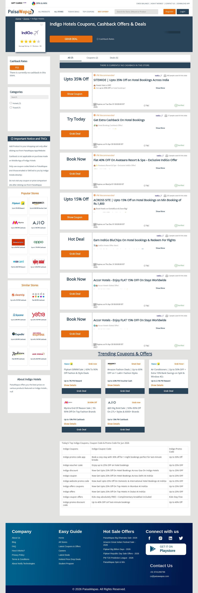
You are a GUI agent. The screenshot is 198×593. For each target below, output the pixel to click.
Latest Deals (64, 555)
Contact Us (161, 565)
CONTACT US (170, 3)
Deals (114, 57)
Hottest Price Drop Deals (70, 559)
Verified (180, 105)
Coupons (92, 57)
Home (18, 18)
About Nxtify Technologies (23, 563)
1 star (22, 41)
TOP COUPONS (88, 12)
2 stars (26, 41)
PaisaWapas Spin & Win (114, 562)
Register (169, 11)
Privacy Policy (18, 555)
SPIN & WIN (39, 3)
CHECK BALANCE (142, 3)
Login (182, 11)
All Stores (63, 542)
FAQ (14, 546)
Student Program (66, 563)
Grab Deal (71, 39)
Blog (14, 542)
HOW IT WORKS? (157, 3)
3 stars (30, 41)
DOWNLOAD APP (183, 3)
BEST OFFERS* (103, 12)
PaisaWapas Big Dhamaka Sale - (120, 538)
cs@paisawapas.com (159, 576)
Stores (26, 18)
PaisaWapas (90, 589)
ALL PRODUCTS (44, 12)
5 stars (39, 41)
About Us (16, 538)
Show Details (70, 385)
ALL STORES (58, 12)
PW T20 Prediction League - (118, 558)
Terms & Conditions (20, 559)
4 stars (34, 41)
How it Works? (18, 551)
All (70, 57)
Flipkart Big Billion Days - (117, 549)
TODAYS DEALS (73, 12)
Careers (62, 551)
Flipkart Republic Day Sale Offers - (121, 553)
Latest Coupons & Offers (70, 546)
